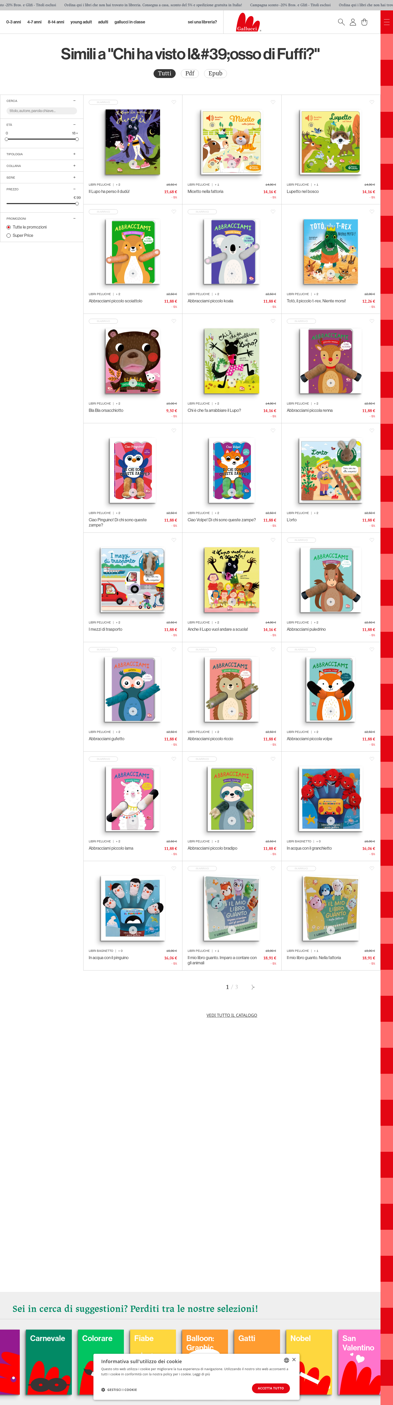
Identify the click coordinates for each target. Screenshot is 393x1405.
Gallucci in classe (130, 21)
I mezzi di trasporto (105, 629)
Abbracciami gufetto (106, 738)
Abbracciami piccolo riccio (210, 738)
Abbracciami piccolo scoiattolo (115, 300)
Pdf (189, 73)
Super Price (23, 235)
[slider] (6, 139)
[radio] (165, 73)
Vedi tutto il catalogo (232, 1015)
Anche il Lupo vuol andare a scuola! (218, 629)
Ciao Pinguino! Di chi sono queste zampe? (118, 522)
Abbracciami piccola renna (310, 410)
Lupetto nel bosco (303, 191)
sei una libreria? (202, 21)
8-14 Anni (56, 21)
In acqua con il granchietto (309, 848)
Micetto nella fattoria (205, 191)
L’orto (292, 519)
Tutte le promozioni (30, 227)
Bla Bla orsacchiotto (106, 410)
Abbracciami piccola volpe (309, 738)
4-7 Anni (34, 21)
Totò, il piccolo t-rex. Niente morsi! (316, 300)
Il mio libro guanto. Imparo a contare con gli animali (222, 960)
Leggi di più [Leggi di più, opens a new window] (201, 1374)
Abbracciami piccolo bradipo (212, 848)
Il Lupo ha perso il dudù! (109, 191)
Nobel (325, 1338)
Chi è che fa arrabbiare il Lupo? (214, 410)
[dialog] (196, 1377)
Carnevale (72, 1338)
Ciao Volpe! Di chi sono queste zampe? (222, 519)
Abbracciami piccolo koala (210, 300)
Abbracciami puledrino (306, 629)
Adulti (103, 21)
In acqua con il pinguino (109, 957)
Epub (215, 73)
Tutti (164, 73)
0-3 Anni (13, 21)
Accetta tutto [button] (271, 1388)
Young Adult (81, 21)
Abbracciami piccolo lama (111, 848)
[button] (119, 1389)
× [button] (294, 1360)
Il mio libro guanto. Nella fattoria (314, 957)
